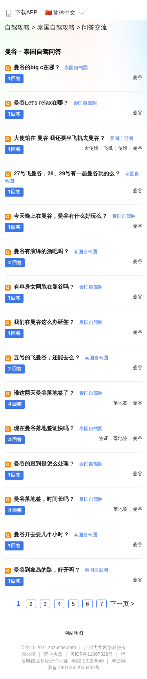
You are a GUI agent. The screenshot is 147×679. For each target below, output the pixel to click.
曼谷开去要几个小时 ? (55, 534)
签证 (103, 438)
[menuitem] (20, 10)
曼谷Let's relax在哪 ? (55, 102)
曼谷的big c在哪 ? (51, 67)
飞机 (108, 148)
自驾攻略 (18, 27)
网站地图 (73, 633)
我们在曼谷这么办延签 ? (58, 322)
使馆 (122, 148)
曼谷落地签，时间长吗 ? (58, 499)
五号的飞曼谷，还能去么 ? (61, 357)
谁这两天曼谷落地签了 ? (58, 393)
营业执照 (53, 654)
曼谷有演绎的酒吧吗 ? (55, 251)
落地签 (120, 403)
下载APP (20, 12)
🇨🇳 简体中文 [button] (66, 12)
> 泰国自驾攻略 (54, 27)
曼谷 (137, 77)
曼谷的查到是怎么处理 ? (58, 463)
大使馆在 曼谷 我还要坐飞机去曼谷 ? (73, 138)
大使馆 (91, 148)
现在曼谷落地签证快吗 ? (58, 428)
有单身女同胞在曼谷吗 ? (58, 286)
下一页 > (122, 603)
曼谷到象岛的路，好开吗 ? (61, 570)
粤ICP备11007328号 (91, 654)
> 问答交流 (91, 27)
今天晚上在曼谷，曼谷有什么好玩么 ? (74, 216)
